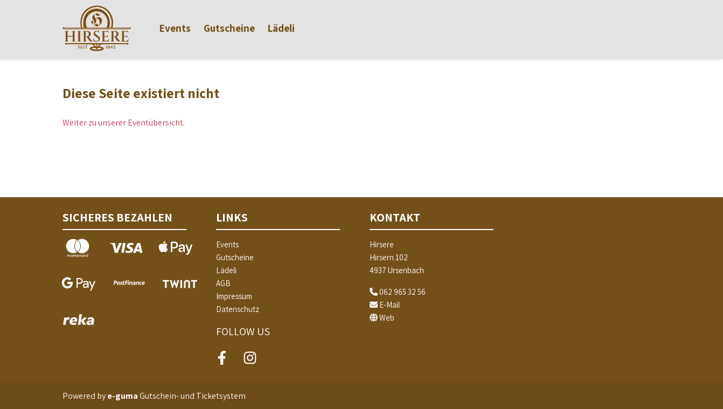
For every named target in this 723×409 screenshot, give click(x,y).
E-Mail (385, 305)
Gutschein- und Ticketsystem (176, 395)
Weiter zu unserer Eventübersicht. (123, 122)
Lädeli (281, 28)
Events (175, 28)
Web (382, 318)
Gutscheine (229, 28)
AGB (223, 283)
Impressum (234, 296)
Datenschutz (237, 309)
